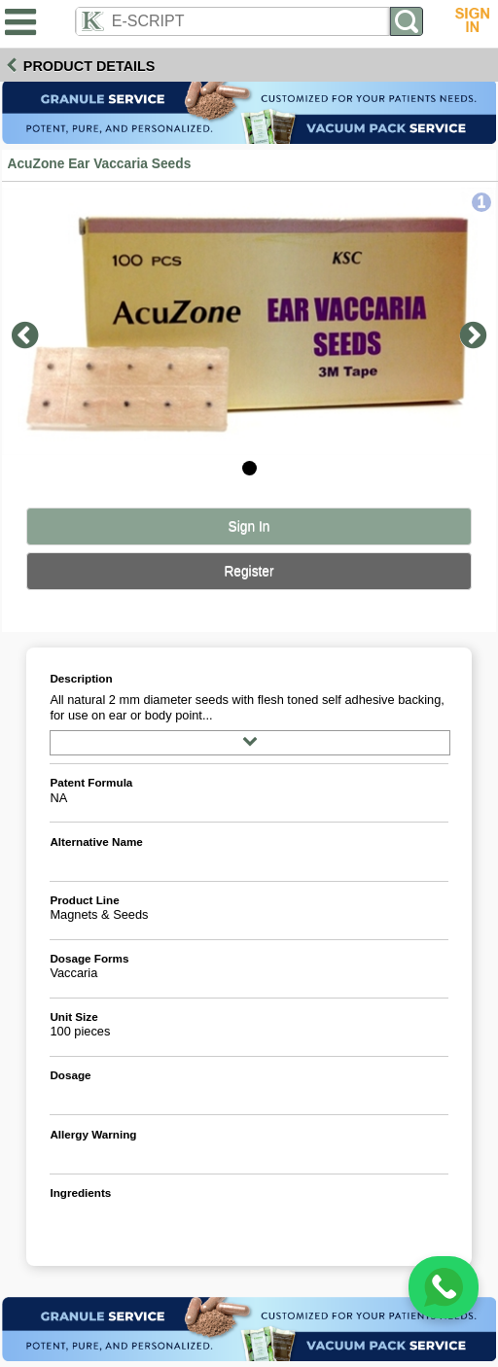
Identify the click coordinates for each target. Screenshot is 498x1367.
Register (248, 571)
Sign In (249, 526)
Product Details (89, 66)
